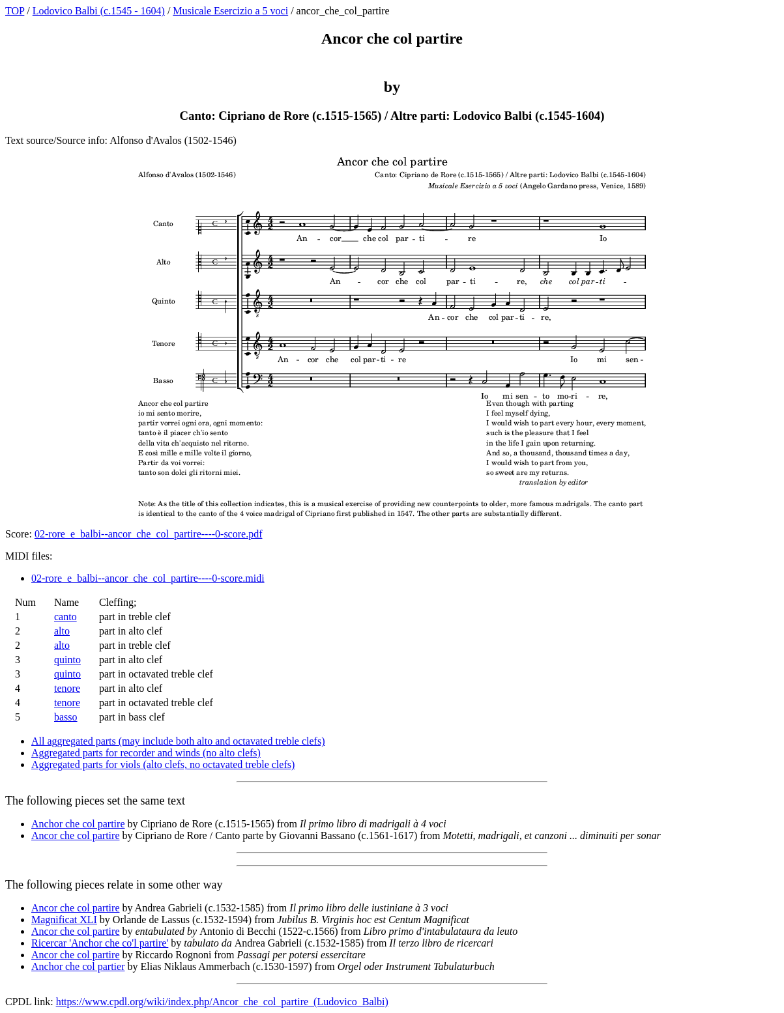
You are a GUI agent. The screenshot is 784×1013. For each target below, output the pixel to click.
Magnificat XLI (64, 919)
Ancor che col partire (75, 835)
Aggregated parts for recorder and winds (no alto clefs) (146, 752)
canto (65, 616)
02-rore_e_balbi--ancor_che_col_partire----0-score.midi (148, 578)
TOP (14, 10)
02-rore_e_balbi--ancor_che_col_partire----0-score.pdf (149, 533)
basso (66, 716)
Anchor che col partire (77, 823)
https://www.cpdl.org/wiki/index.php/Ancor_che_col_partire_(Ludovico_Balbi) (222, 1001)
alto (62, 630)
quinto (67, 659)
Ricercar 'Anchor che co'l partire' (99, 943)
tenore (67, 688)
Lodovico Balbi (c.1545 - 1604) (99, 10)
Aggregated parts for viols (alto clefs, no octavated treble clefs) (163, 764)
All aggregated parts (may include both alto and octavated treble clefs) (178, 741)
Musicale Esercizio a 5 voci (230, 10)
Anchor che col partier (77, 966)
